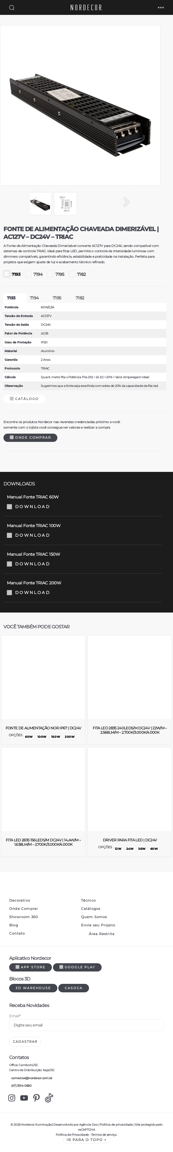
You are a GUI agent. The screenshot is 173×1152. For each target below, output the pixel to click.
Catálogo (24, 399)
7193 (12, 274)
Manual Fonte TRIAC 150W (82, 559)
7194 (34, 274)
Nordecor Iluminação (36, 1124)
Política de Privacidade (72, 1134)
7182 (77, 274)
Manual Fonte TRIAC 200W (82, 587)
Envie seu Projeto (98, 925)
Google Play (77, 967)
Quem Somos (94, 917)
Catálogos (90, 909)
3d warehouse (33, 988)
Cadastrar (25, 1042)
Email (14, 1016)
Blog (13, 925)
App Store (30, 967)
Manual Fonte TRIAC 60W (82, 502)
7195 (55, 274)
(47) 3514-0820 (20, 1086)
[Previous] (32, 202)
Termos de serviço (103, 1134)
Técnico (88, 900)
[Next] (128, 202)
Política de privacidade (116, 1124)
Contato (17, 933)
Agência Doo (88, 1124)
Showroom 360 (23, 917)
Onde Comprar (30, 437)
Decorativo (19, 900)
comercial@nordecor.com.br (30, 1078)
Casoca (74, 988)
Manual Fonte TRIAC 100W (82, 530)
